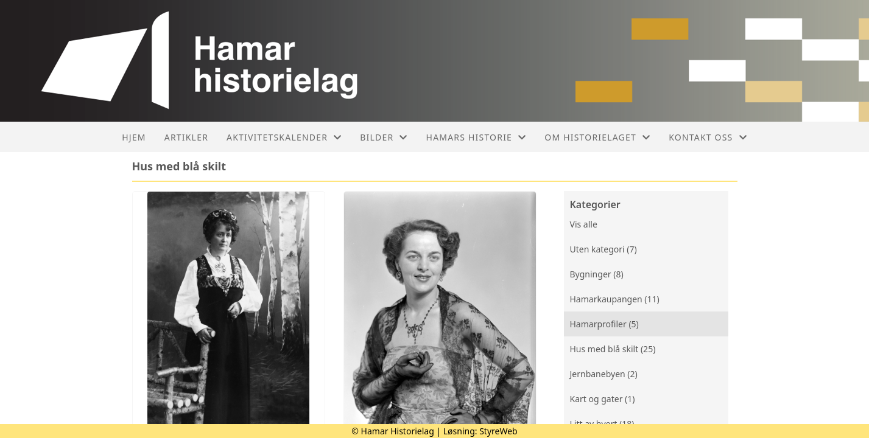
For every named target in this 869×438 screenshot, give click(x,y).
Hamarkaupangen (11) (615, 299)
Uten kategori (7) (603, 249)
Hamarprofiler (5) (604, 324)
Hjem (134, 137)
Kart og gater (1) (602, 399)
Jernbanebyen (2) (604, 374)
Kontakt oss (708, 137)
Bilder (383, 137)
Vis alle (583, 224)
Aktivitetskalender (284, 137)
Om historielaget (597, 137)
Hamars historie (476, 137)
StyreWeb (498, 431)
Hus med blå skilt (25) (613, 349)
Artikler (186, 137)
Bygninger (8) (597, 274)
